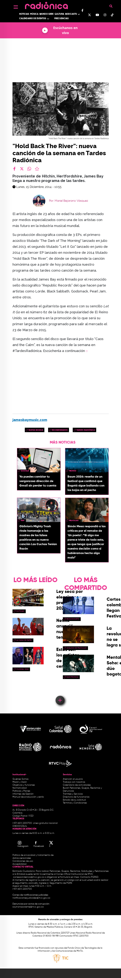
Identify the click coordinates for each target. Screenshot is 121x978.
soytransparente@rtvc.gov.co (28, 907)
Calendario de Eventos (32, 18)
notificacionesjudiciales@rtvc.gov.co (31, 898)
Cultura (59, 14)
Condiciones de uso (22, 861)
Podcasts (71, 14)
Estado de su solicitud (74, 800)
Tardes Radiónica (85, 430)
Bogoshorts (73, 619)
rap (22, 520)
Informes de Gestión (23, 794)
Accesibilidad (19, 864)
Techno (72, 471)
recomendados (60, 430)
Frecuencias (61, 18)
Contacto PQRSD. (89, 877)
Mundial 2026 (22, 669)
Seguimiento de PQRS (61, 883)
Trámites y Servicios (73, 794)
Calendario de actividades (77, 785)
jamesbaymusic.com (29, 420)
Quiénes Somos (20, 779)
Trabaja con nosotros (74, 782)
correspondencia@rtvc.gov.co (28, 877)
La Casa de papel (24, 640)
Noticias (24, 14)
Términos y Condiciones (75, 803)
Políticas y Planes (21, 791)
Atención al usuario (73, 779)
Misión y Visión (19, 782)
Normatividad (19, 788)
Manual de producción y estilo (28, 797)
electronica (72, 677)
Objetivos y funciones (23, 785)
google (25, 471)
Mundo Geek (47, 14)
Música (34, 14)
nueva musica (36, 430)
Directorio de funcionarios (76, 797)
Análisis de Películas (77, 648)
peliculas (73, 520)
